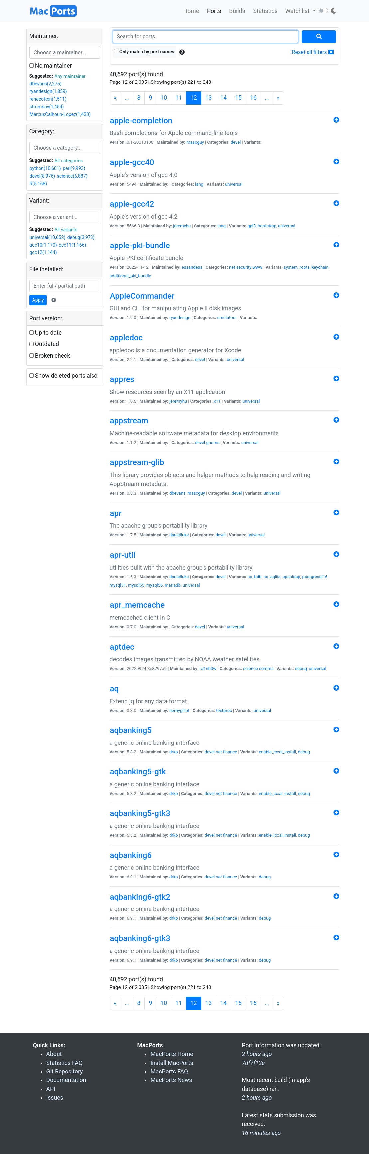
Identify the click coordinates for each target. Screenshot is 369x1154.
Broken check (49, 355)
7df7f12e (253, 1063)
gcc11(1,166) (72, 244)
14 (223, 97)
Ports (214, 11)
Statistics (265, 11)
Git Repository (64, 1071)
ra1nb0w (208, 668)
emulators (226, 317)
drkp (173, 751)
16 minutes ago (261, 1133)
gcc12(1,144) (43, 252)
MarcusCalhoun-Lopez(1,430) (60, 114)
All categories (68, 160)
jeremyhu (182, 225)
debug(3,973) (81, 237)
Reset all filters (313, 52)
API (50, 1089)
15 (238, 97)
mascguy (195, 142)
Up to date (45, 332)
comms (266, 668)
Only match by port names (144, 51)
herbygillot (179, 710)
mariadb (173, 585)
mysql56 (154, 585)
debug (301, 668)
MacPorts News (171, 1080)
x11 (217, 401)
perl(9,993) (74, 168)
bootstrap (267, 225)
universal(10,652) (48, 237)
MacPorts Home (171, 1054)
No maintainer (50, 65)
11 (178, 97)
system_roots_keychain (306, 267)
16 (253, 97)
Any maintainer (70, 76)
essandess (192, 267)
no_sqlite (271, 576)
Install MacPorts (171, 1063)
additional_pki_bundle (130, 275)
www (257, 267)
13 (208, 97)
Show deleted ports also (63, 375)
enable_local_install (277, 751)
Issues (54, 1097)
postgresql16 (315, 576)
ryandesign (179, 317)
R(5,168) (38, 183)
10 (163, 97)
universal (233, 184)
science (250, 668)
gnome (212, 442)
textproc (224, 710)
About (54, 1054)
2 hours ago (257, 1097)
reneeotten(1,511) (48, 99)
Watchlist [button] (298, 11)
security (244, 267)
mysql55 (136, 585)
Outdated (44, 344)
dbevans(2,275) (46, 83)
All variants (65, 229)
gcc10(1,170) (43, 244)
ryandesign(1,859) (48, 91)
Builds (237, 11)
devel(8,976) (42, 176)
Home (191, 11)
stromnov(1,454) (47, 106)
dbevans (177, 493)
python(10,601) (45, 168)
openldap (291, 576)
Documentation (66, 1080)
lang (199, 184)
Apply (38, 300)
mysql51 (118, 585)
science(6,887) (72, 176)
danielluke (179, 534)
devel (236, 142)
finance (230, 751)
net (232, 267)
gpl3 (251, 225)
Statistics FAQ (64, 1063)
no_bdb (254, 576)
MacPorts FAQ (169, 1071)
